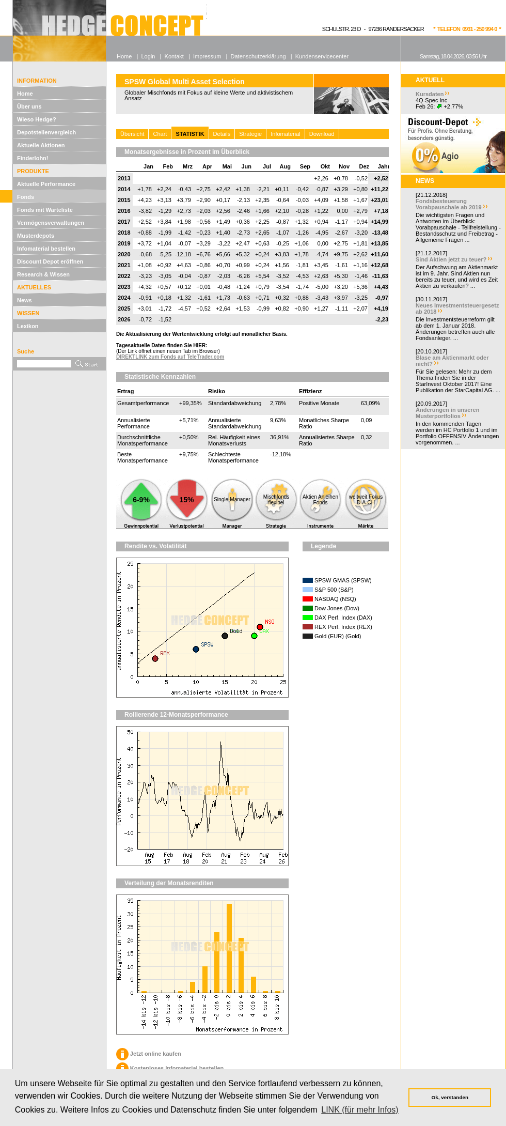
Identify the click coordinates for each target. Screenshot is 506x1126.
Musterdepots (35, 236)
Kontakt (174, 56)
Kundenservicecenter (322, 56)
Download (322, 134)
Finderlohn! (33, 158)
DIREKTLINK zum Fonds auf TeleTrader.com (170, 357)
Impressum (207, 56)
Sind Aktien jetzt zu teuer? (451, 259)
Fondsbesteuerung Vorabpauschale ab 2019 (449, 204)
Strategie (250, 134)
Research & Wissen (43, 274)
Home (25, 93)
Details (222, 134)
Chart (160, 134)
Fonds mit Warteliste (45, 210)
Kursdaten (430, 94)
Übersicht (132, 134)
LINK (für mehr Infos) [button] (359, 1109)
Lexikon (28, 326)
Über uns (29, 106)
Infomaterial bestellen (46, 248)
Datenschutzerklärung (258, 56)
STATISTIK (190, 134)
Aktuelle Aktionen (41, 145)
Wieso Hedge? (36, 119)
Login (148, 56)
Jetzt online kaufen (148, 1054)
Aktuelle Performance (46, 184)
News (24, 300)
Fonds (25, 197)
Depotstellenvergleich (46, 132)
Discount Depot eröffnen (50, 261)
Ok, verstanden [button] (450, 1097)
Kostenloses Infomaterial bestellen (170, 1068)
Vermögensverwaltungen (50, 223)
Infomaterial (285, 134)
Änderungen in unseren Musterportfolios (447, 413)
